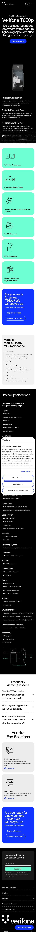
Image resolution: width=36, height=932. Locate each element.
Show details (25, 471)
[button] (32, 4)
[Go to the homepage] (18, 919)
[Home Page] (8, 4)
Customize (18, 484)
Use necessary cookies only (18, 490)
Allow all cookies (18, 478)
